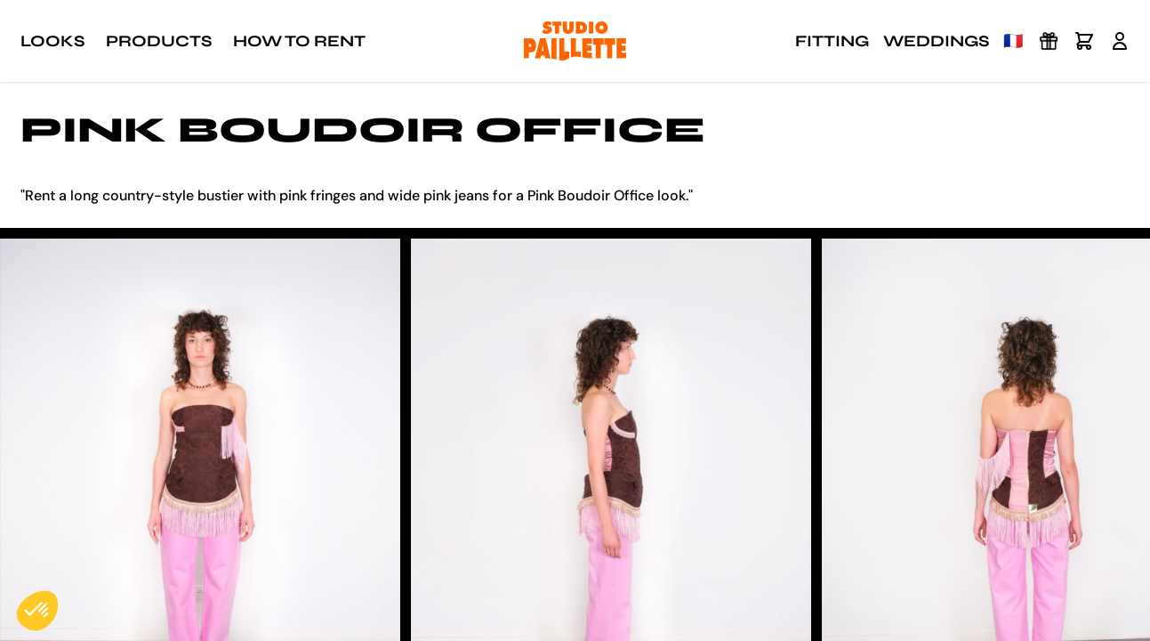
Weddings (936, 41)
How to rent (299, 41)
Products (159, 41)
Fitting (832, 41)
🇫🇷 (1013, 41)
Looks (52, 41)
